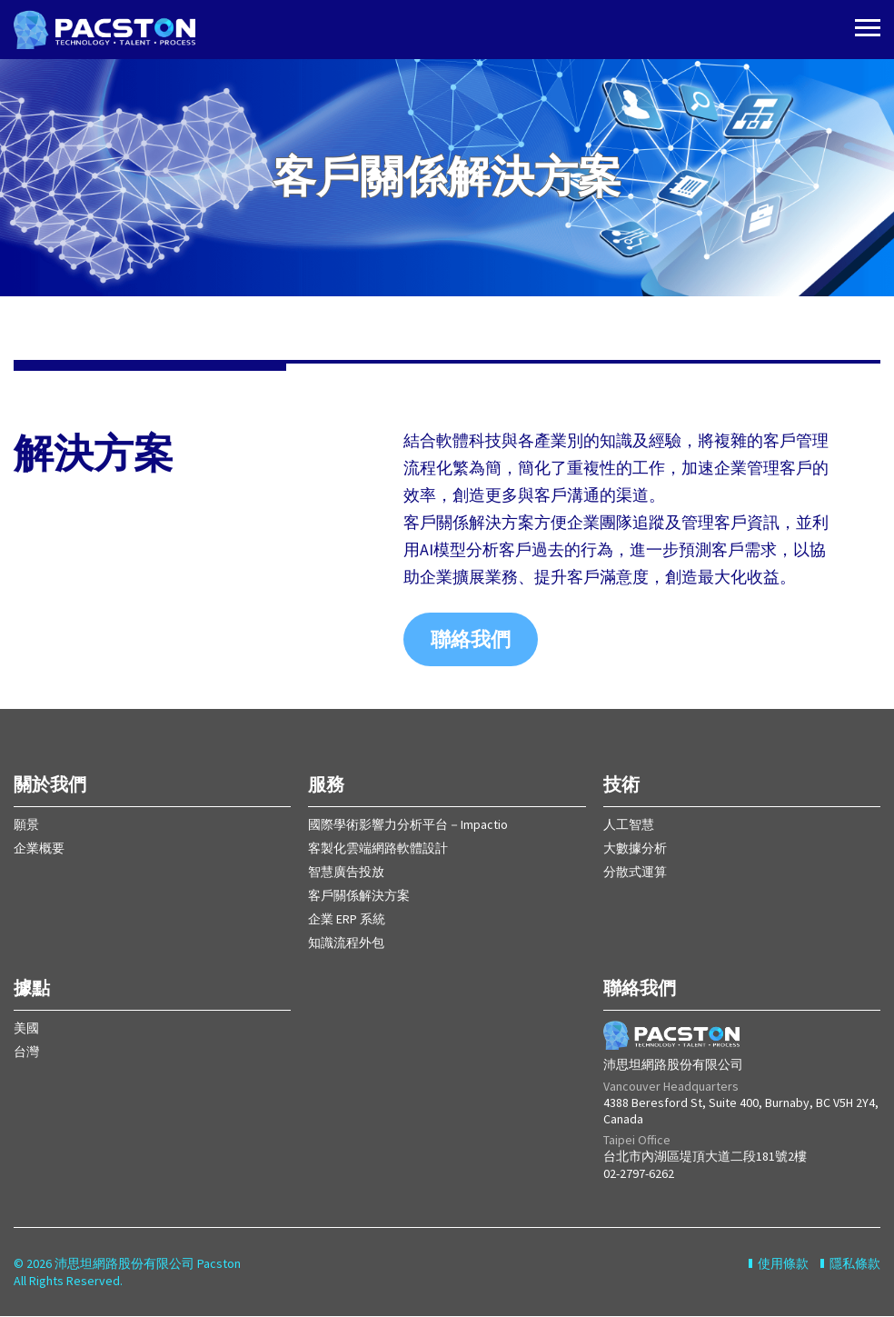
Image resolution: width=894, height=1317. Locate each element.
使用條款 (783, 1264)
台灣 (26, 1052)
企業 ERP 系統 (346, 920)
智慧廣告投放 (346, 872)
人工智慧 (628, 825)
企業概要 (39, 849)
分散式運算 (635, 872)
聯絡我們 (471, 640)
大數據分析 (635, 849)
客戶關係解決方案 (359, 896)
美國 (26, 1029)
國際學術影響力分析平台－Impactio (408, 825)
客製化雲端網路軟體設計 (378, 849)
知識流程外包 (346, 943)
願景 (26, 825)
